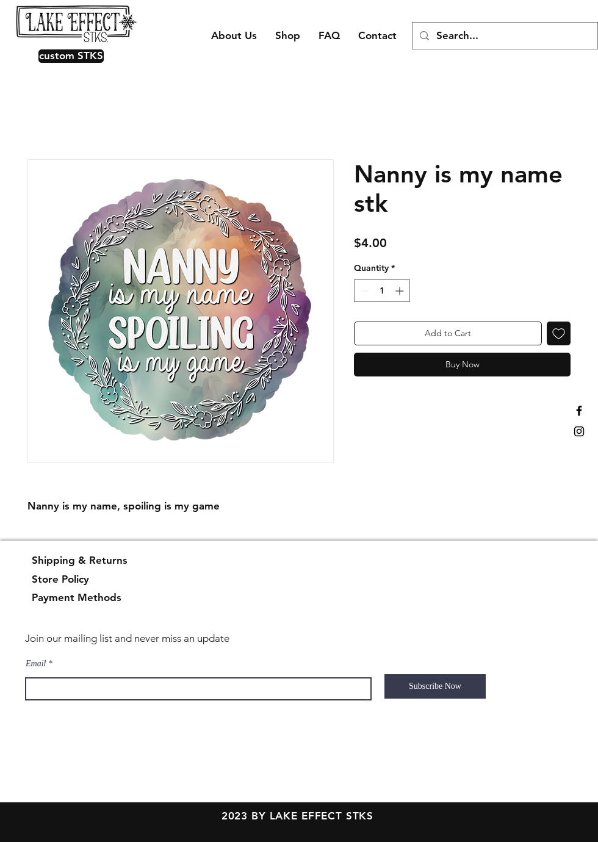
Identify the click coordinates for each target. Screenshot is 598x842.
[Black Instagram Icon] (579, 431)
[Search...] (504, 36)
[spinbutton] (382, 290)
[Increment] (400, 290)
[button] (68, 56)
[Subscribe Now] (435, 686)
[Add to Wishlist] (559, 333)
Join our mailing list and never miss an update (127, 638)
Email (36, 664)
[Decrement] (363, 290)
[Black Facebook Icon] (579, 410)
